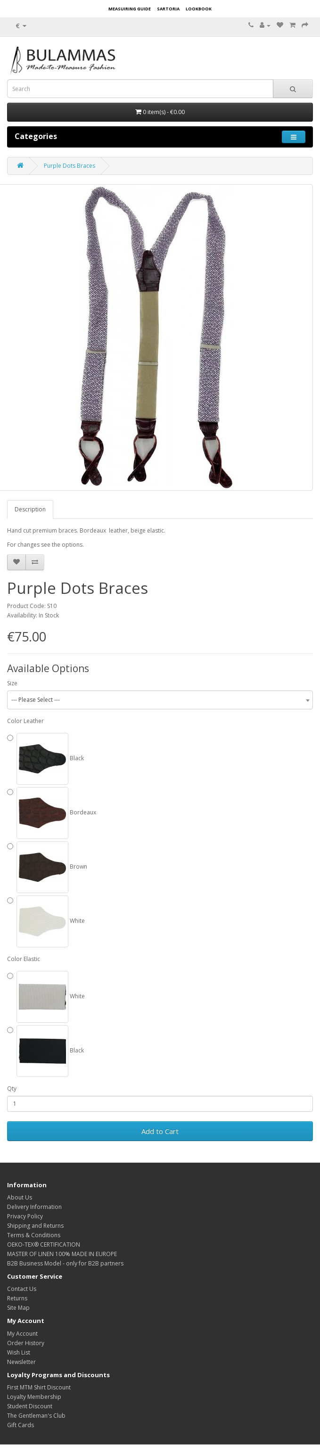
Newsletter (21, 1362)
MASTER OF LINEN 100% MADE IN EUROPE (62, 1254)
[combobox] (160, 699)
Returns (17, 1298)
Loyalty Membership (34, 1397)
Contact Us (21, 1289)
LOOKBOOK (199, 9)
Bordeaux (51, 813)
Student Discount (29, 1406)
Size (12, 683)
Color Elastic (23, 959)
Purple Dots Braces (69, 166)
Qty (11, 1088)
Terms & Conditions (33, 1235)
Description (30, 509)
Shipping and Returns (35, 1226)
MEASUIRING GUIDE (129, 9)
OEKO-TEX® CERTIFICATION (43, 1244)
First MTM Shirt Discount (39, 1387)
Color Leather (25, 721)
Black (45, 759)
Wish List (18, 1352)
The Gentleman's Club (36, 1416)
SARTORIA (168, 9)
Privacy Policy (25, 1216)
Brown (47, 867)
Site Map (18, 1308)
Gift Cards (20, 1425)
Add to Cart (160, 1131)
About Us (19, 1197)
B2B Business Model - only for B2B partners (65, 1263)
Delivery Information (34, 1207)
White (46, 921)
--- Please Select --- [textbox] (35, 700)
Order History (25, 1343)
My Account (22, 1334)
